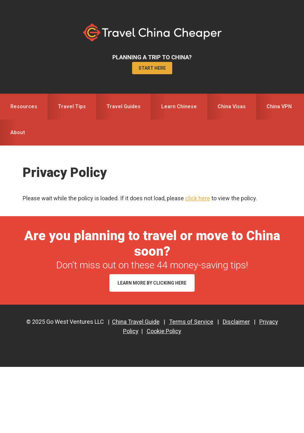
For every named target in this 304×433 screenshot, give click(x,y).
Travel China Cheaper (152, 32)
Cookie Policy (164, 331)
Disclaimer (236, 321)
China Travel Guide (136, 321)
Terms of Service (191, 321)
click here (197, 198)
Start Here (152, 68)
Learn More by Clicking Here (152, 283)
